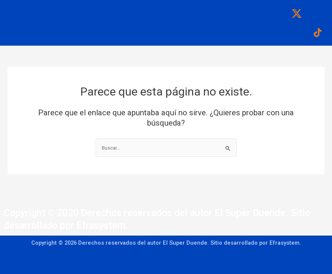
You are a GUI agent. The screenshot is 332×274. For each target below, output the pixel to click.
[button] (151, 8)
